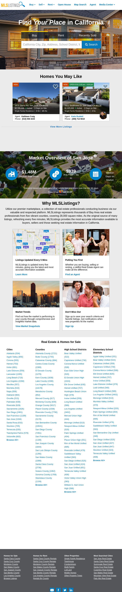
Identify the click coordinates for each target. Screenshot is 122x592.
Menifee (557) (13, 384)
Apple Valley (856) (15, 357)
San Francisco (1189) (16, 415)
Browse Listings (10, 578)
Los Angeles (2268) (15, 381)
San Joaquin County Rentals (45, 570)
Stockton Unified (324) (103, 450)
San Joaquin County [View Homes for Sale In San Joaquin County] (12, 570)
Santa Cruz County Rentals (44, 561)
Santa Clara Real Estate (104, 561)
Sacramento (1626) (15, 409)
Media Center (106, 4)
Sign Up (69, 326)
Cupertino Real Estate (103, 570)
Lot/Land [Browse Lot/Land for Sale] (68, 570)
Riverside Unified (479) (74, 450)
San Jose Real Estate (103, 559)
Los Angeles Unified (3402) (105, 394)
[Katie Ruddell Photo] (103, 114)
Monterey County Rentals (43, 564)
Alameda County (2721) (46, 353)
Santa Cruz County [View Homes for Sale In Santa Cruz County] (12, 561)
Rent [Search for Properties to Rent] (61, 35)
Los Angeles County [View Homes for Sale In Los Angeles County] (12, 576)
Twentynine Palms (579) (17, 433)
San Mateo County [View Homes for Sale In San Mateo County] (11, 567)
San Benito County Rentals (44, 573)
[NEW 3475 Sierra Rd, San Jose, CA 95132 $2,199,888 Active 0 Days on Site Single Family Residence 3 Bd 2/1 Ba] (36, 98)
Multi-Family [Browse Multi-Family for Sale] (69, 567)
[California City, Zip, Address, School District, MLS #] (51, 44)
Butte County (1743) (44, 357)
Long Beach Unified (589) (104, 391)
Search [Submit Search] (91, 44)
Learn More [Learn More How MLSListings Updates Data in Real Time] (21, 274)
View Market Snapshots (28, 326)
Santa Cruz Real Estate (103, 567)
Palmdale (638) (13, 402)
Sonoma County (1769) (45, 474)
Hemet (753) (12, 364)
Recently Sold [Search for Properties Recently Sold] (87, 35)
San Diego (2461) (15, 412)
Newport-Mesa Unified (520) (106, 408)
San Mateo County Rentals (44, 567)
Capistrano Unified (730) (75, 360)
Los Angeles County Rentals (45, 576)
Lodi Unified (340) (101, 387)
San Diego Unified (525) (75, 461)
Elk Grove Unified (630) (74, 384)
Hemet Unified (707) (73, 388)
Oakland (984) (13, 395)
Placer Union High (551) (75, 440)
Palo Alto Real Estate (102, 578)
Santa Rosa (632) (15, 422)
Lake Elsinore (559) (15, 370)
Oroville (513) (13, 398)
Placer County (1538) (45, 409)
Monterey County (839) (45, 402)
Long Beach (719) (15, 377)
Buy (31, 4)
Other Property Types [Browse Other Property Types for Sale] (73, 576)
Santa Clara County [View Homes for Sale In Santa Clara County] (12, 559)
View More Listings (61, 126)
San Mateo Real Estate (103, 573)
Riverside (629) (13, 405)
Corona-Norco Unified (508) (105, 370)
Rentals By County (41, 578)
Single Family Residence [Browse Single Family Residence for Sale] (74, 559)
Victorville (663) (14, 436)
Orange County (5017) (45, 405)
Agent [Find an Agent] (93, 4)
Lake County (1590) (44, 381)
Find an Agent (72, 274)
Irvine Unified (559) (73, 398)
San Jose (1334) (14, 419)
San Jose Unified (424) (74, 464)
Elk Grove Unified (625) (103, 374)
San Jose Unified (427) (103, 443)
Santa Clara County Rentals (45, 559)
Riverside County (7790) (46, 412)
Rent (50, 4)
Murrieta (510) (13, 388)
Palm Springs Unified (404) (105, 412)
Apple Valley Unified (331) (105, 356)
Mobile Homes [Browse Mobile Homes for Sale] (70, 573)
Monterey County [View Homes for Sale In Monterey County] (11, 564)
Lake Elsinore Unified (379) (105, 384)
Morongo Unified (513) (74, 422)
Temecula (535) (14, 429)
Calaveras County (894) (46, 360)
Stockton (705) (13, 426)
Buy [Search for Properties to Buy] (34, 35)
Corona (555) (13, 360)
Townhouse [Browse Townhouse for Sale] (69, 561)
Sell (41, 4)
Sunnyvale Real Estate (103, 564)
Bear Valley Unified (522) (104, 360)
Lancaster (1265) (14, 374)
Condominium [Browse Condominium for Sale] (70, 564)
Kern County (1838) (44, 377)
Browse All (12, 440)
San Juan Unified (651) (74, 467)
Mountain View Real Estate (105, 576)
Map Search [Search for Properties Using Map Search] (80, 4)
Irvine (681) (12, 367)
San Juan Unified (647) (103, 446)
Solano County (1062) (45, 471)
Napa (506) (12, 391)
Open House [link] (64, 4)
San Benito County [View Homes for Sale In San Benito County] (11, 573)
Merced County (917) (45, 398)
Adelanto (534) (13, 353)
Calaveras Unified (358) (104, 363)
